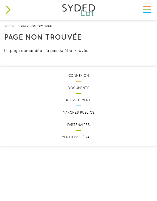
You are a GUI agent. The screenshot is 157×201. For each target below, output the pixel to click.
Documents (78, 88)
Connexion (78, 76)
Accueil (10, 26)
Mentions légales (79, 137)
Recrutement (78, 100)
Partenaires (78, 125)
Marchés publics (78, 112)
